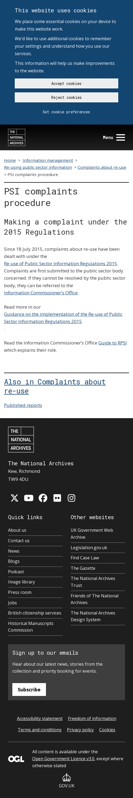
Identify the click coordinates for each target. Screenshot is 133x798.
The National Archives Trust (93, 581)
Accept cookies (66, 83)
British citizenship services (34, 613)
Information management (48, 160)
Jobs (12, 603)
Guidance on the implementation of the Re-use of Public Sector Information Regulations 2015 (63, 317)
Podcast (16, 572)
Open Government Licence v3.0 (63, 759)
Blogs (14, 561)
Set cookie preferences (66, 111)
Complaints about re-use (102, 167)
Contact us (19, 541)
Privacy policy (80, 730)
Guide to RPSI (112, 343)
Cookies (107, 730)
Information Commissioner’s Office (41, 293)
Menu (114, 137)
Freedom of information (92, 718)
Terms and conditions (40, 730)
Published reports (23, 405)
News (13, 551)
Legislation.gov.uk (89, 547)
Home (10, 160)
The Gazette (83, 568)
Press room (19, 592)
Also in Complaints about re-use (55, 386)
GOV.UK (66, 781)
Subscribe (29, 689)
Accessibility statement (40, 718)
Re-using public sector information (38, 167)
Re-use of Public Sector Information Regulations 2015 (60, 263)
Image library (21, 582)
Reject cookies (66, 97)
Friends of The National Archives (94, 599)
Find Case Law (85, 558)
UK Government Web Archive (92, 533)
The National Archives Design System (93, 616)
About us (17, 530)
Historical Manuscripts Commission (30, 626)
